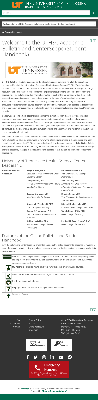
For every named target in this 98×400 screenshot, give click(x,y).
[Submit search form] (93, 12)
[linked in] (52, 358)
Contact (16, 327)
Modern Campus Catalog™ (54, 391)
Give (18, 320)
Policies (32, 323)
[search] (46, 12)
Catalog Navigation (13, 32)
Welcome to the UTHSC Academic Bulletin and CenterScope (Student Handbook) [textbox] (39, 24)
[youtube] (61, 358)
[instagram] (44, 358)
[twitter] (36, 358)
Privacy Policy (35, 320)
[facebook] (28, 358)
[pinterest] (70, 358)
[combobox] (49, 24)
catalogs (25, 389)
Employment (14, 323)
